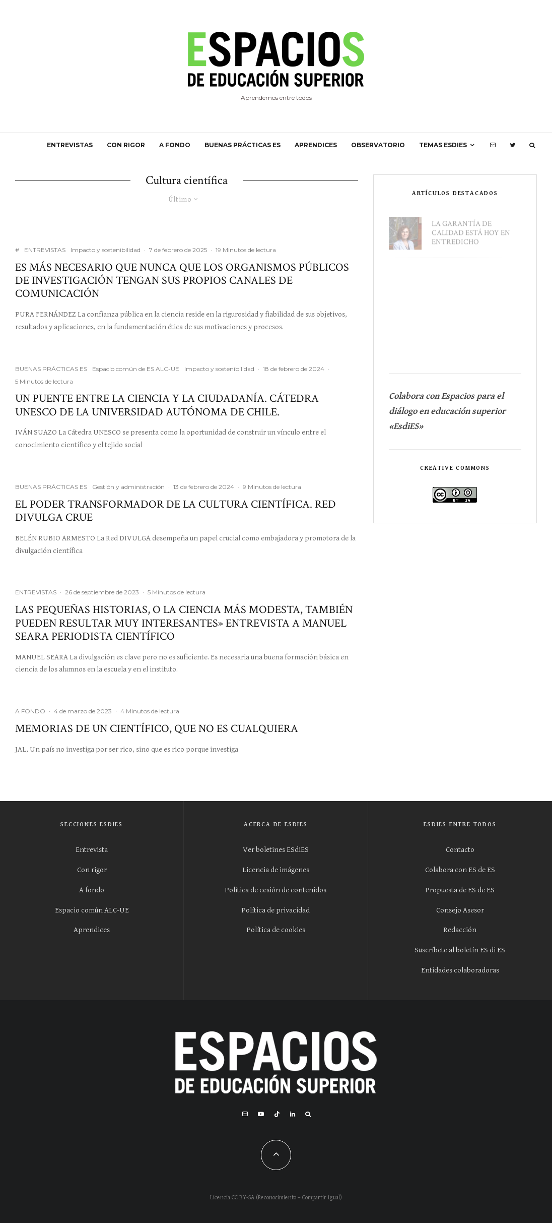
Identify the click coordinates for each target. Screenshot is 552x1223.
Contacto (460, 849)
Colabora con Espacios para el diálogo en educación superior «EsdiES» (448, 411)
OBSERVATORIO (378, 145)
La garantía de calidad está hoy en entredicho (471, 228)
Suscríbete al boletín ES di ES (460, 950)
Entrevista (92, 849)
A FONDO (174, 145)
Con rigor (92, 870)
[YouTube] (261, 1114)
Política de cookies (275, 930)
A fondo (91, 890)
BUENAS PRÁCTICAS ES (242, 145)
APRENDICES (316, 145)
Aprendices (92, 930)
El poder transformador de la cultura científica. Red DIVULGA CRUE (175, 511)
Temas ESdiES (443, 145)
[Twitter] (512, 145)
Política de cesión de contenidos (275, 890)
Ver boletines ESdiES (276, 849)
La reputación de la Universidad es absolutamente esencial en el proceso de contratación (476, 335)
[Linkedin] (292, 1114)
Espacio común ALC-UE (92, 910)
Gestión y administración (128, 487)
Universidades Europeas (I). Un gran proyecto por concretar (473, 279)
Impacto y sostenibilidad (106, 250)
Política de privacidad (275, 910)
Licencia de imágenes (275, 870)
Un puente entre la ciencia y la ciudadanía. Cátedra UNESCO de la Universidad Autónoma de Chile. (167, 405)
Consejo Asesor (460, 910)
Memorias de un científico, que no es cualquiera (156, 729)
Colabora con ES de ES (460, 870)
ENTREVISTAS (70, 145)
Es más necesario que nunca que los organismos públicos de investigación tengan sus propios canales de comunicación (182, 281)
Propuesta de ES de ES (460, 890)
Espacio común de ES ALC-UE (135, 369)
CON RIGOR (126, 145)
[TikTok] (277, 1114)
